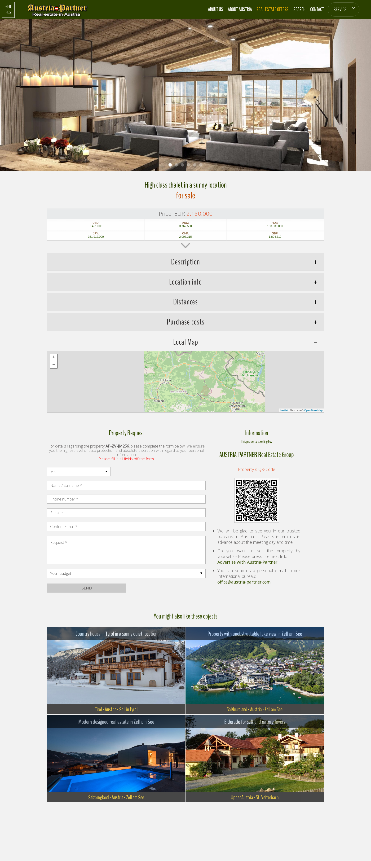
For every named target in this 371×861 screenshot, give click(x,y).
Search (299, 9)
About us (215, 9)
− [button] (53, 364)
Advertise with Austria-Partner (247, 562)
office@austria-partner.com (244, 582)
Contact (317, 9)
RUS (8, 12)
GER (8, 7)
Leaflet (284, 410)
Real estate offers (272, 9)
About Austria (240, 9)
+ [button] (53, 357)
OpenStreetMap (313, 410)
